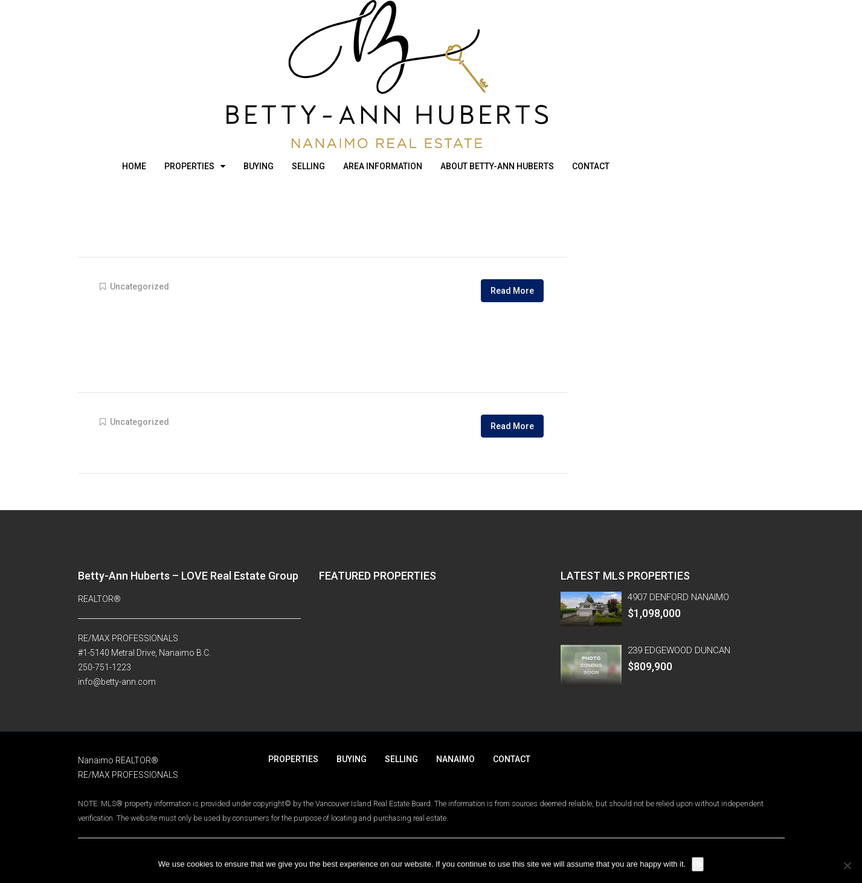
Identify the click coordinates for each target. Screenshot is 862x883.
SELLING (308, 166)
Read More (512, 291)
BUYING (258, 166)
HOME (134, 166)
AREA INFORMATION (382, 166)
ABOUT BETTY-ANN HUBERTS (497, 166)
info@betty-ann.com (117, 682)
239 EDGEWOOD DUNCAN (679, 650)
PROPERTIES (189, 166)
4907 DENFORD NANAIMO (678, 597)
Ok (698, 863)
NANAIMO (455, 759)
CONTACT (591, 166)
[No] (847, 865)
